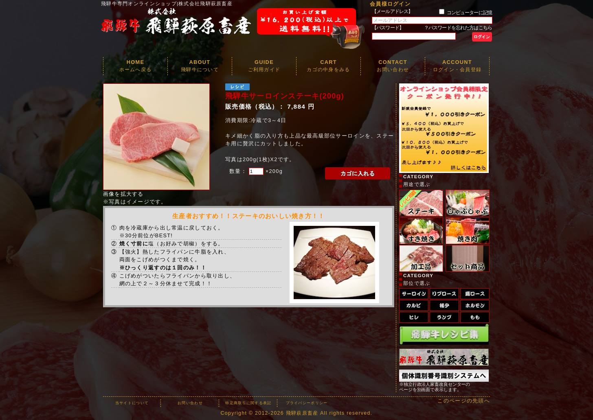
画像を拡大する (123, 194)
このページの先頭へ (463, 401)
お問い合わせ (190, 403)
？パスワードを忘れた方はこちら (458, 27)
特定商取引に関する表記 (248, 403)
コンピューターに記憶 (469, 12)
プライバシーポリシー (307, 403)
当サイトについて (132, 403)
